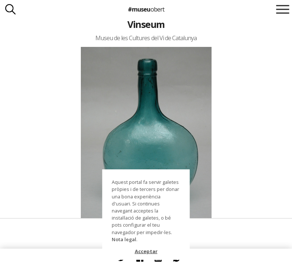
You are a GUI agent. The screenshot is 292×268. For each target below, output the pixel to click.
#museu (146, 9)
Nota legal (124, 239)
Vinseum (145, 24)
